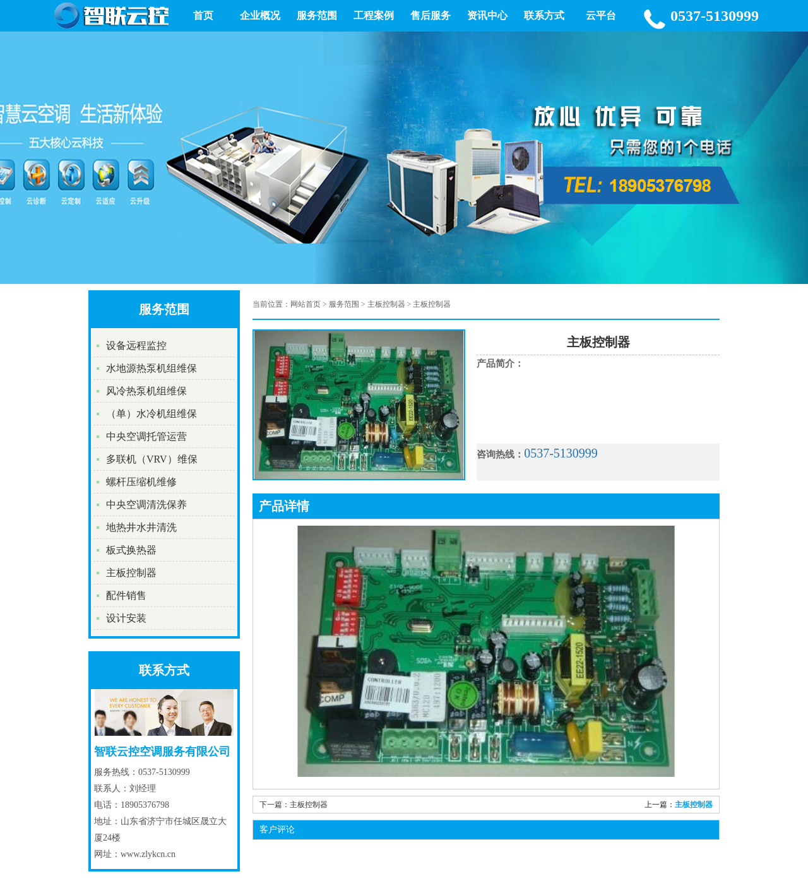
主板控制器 (131, 572)
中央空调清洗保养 (146, 504)
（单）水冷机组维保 (151, 413)
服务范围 (317, 15)
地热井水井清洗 (141, 527)
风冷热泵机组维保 (146, 391)
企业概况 (260, 15)
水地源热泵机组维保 (151, 368)
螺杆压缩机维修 (141, 481)
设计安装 (126, 618)
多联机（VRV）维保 (152, 459)
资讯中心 (487, 15)
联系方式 (544, 15)
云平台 (601, 15)
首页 (203, 15)
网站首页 (305, 304)
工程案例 (374, 15)
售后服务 (430, 15)
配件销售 (126, 595)
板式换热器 (131, 550)
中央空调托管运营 (146, 436)
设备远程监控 (136, 345)
